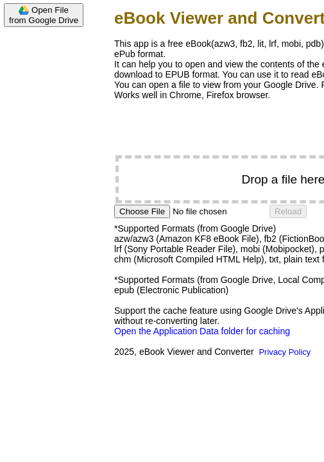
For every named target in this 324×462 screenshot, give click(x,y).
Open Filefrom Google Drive (43, 15)
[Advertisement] (51, 225)
